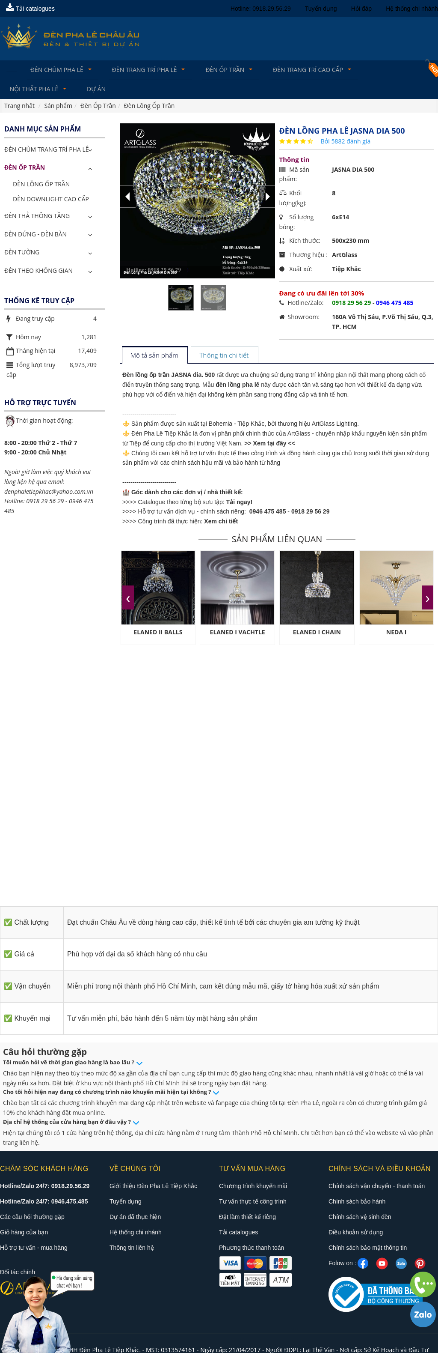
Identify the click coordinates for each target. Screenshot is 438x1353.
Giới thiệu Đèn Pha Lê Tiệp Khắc (153, 1186)
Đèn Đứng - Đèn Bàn (35, 235)
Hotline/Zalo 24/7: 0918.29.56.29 (44, 1186)
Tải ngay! (239, 503)
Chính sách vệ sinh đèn (359, 1217)
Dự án (19, 90)
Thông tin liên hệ (132, 1248)
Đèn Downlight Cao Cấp (51, 201)
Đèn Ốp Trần (218, 70)
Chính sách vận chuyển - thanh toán (376, 1186)
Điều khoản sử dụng (355, 1233)
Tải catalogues (30, 8)
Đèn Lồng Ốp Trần (41, 186)
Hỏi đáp (361, 8)
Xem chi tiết (221, 523)
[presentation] (128, 599)
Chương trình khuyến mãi (253, 1186)
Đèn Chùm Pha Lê (55, 70)
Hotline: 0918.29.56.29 (261, 8)
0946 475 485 (267, 513)
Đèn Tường (21, 254)
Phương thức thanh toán (251, 1248)
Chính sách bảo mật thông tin (367, 1248)
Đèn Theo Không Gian (38, 272)
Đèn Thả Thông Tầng (37, 217)
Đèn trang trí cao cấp (298, 70)
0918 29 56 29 (310, 513)
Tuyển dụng (321, 8)
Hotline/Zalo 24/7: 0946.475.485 (44, 1202)
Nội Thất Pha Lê (383, 70)
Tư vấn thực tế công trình (253, 1202)
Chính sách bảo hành (356, 1202)
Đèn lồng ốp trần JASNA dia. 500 (168, 376)
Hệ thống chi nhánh (412, 8)
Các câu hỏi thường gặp (32, 1217)
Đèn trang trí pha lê (140, 70)
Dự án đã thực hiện (135, 1217)
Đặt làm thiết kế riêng (247, 1217)
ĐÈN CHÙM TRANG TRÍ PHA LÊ (46, 150)
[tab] (154, 357)
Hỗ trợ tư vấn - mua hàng (34, 1248)
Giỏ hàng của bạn (24, 1233)
